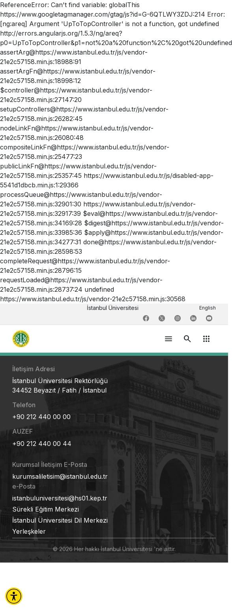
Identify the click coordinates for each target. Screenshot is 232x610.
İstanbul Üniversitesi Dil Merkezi (60, 520)
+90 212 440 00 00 (41, 417)
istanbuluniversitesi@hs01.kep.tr (59, 498)
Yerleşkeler (29, 531)
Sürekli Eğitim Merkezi (45, 509)
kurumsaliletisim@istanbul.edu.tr (60, 476)
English (207, 308)
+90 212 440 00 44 (41, 444)
